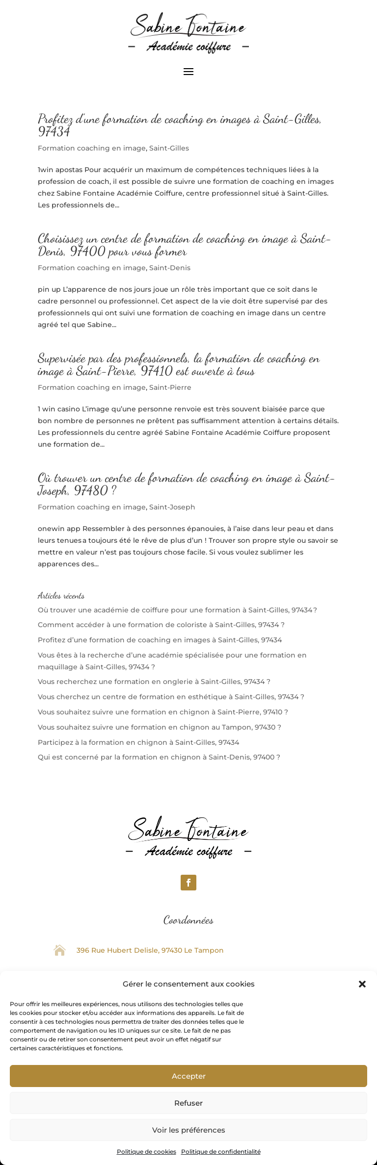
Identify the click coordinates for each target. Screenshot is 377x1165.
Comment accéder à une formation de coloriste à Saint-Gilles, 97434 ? (161, 624)
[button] (362, 984)
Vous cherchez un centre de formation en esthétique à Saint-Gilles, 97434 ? (171, 696)
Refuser (188, 1103)
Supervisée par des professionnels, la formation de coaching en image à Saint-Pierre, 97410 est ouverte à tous (179, 364)
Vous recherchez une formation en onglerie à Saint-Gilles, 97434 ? (154, 681)
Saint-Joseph (172, 507)
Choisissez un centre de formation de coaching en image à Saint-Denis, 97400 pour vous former (185, 244)
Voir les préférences (188, 1130)
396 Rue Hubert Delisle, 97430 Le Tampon (150, 950)
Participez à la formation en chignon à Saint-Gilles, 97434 (138, 742)
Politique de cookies (146, 1151)
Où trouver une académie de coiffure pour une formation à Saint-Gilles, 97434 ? (177, 610)
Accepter (189, 1076)
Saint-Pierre (170, 387)
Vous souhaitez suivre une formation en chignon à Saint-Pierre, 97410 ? (163, 712)
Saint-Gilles (169, 148)
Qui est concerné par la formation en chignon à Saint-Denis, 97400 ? (159, 757)
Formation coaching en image (92, 148)
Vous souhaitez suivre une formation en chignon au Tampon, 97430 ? (159, 727)
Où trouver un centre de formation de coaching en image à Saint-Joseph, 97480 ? (187, 484)
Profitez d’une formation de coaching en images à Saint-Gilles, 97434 (180, 125)
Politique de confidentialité (221, 1151)
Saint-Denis (169, 267)
